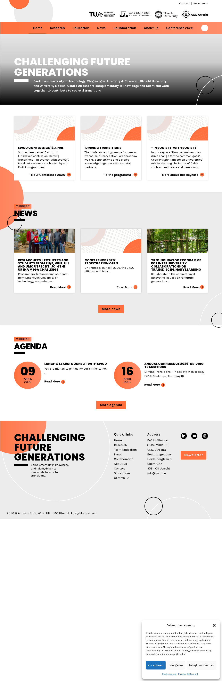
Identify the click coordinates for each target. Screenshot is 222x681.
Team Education (125, 450)
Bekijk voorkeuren (201, 665)
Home (37, 28)
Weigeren (176, 665)
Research (57, 28)
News (101, 28)
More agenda (111, 405)
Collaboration (124, 28)
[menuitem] (200, 3)
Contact (184, 3)
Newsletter (193, 455)
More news (111, 309)
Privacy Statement (188, 674)
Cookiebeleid (169, 674)
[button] (214, 625)
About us (151, 28)
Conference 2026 (179, 28)
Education (81, 28)
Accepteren (155, 665)
